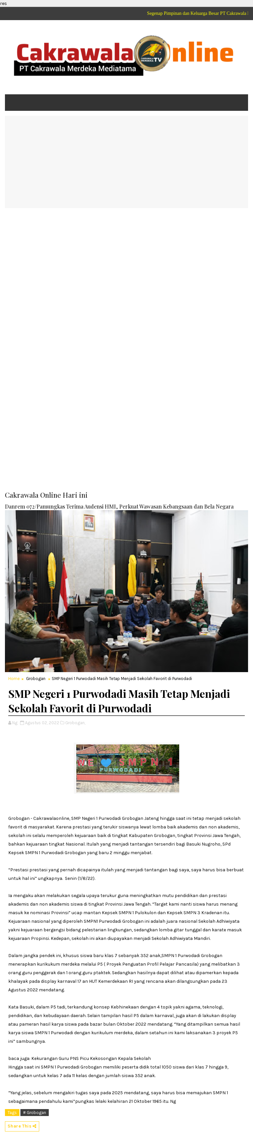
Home (14, 678)
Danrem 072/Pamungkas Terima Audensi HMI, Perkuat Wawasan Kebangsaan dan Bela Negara (119, 506)
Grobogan (35, 678)
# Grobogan (34, 1112)
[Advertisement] (126, 162)
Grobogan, (75, 722)
